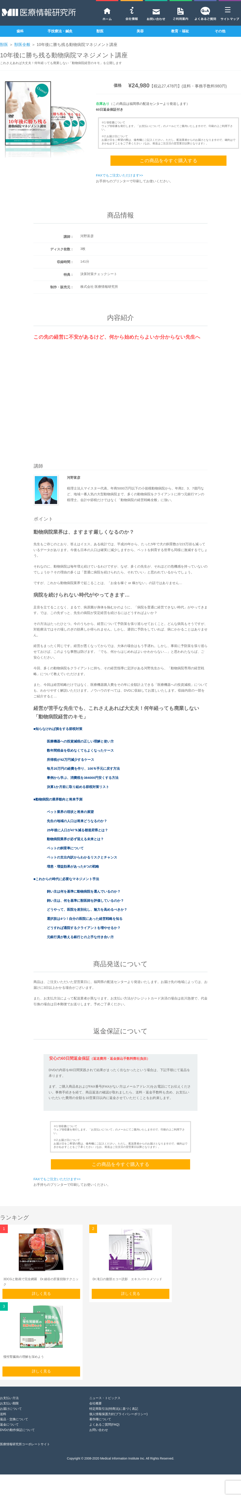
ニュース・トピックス (104, 1398)
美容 (140, 31)
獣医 (100, 31)
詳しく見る (41, 1294)
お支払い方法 (9, 1398)
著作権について (100, 1419)
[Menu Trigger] (228, 9)
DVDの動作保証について (17, 1430)
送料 (3, 1414)
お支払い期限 (9, 1403)
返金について (9, 1424)
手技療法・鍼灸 (60, 31)
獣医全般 (22, 44)
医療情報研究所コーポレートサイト (25, 1444)
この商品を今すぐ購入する (168, 160)
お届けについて (11, 1408)
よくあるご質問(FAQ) (104, 1424)
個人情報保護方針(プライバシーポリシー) (118, 1414)
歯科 (20, 31)
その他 (220, 31)
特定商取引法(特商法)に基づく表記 (113, 1408)
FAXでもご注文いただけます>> (119, 175)
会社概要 (95, 1403)
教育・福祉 (180, 31)
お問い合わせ (98, 1430)
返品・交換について (14, 1419)
